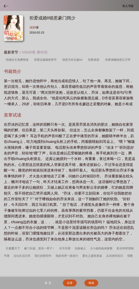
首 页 (48, 282)
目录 (70, 282)
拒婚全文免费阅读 (18, 59)
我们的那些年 (43, 255)
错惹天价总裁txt (73, 59)
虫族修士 (80, 248)
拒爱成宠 (94, 59)
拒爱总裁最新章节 (46, 59)
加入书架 (128, 5)
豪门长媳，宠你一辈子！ (39, 248)
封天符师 (65, 248)
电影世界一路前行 (67, 255)
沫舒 (32, 27)
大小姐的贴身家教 (101, 248)
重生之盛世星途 (92, 255)
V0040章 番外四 (34, 52)
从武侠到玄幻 (114, 255)
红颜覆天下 (13, 248)
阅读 (91, 282)
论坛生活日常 (22, 255)
